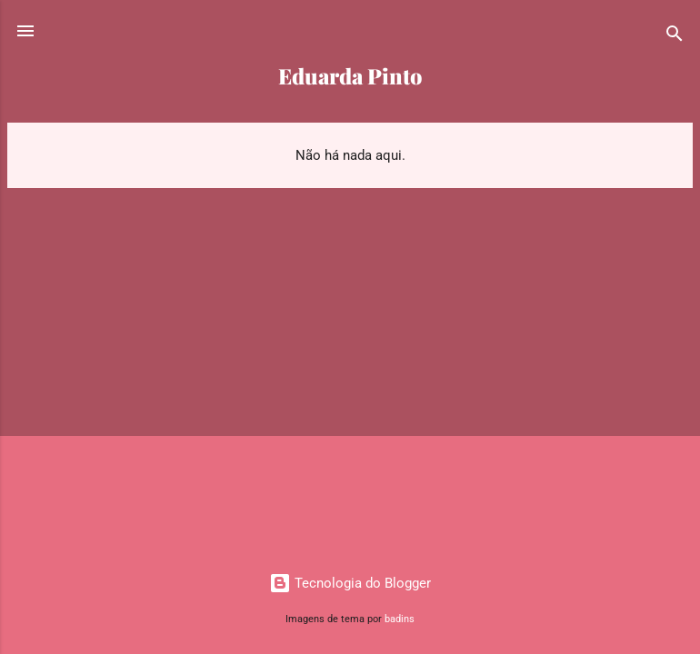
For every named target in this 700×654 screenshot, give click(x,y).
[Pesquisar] (674, 36)
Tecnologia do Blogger (350, 583)
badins (400, 619)
